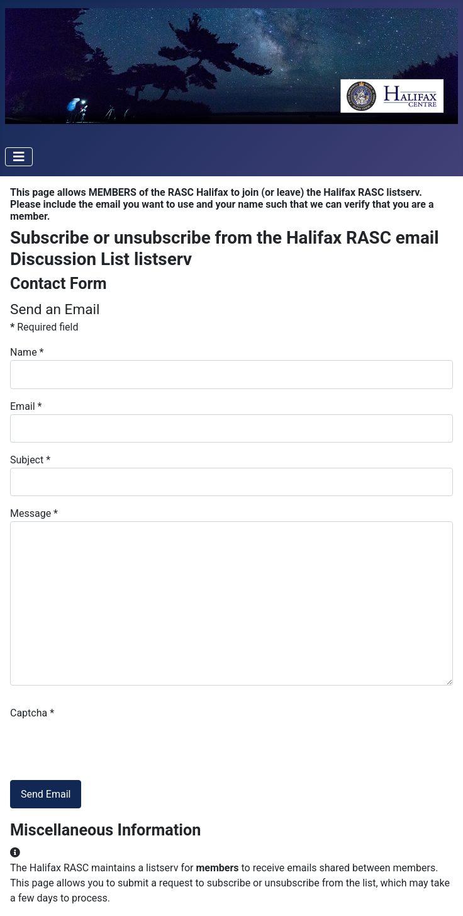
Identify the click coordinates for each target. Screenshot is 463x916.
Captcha (32, 713)
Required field (44, 327)
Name (27, 352)
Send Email (45, 794)
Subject (30, 460)
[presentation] (105, 745)
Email (26, 406)
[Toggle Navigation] (19, 156)
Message (34, 513)
